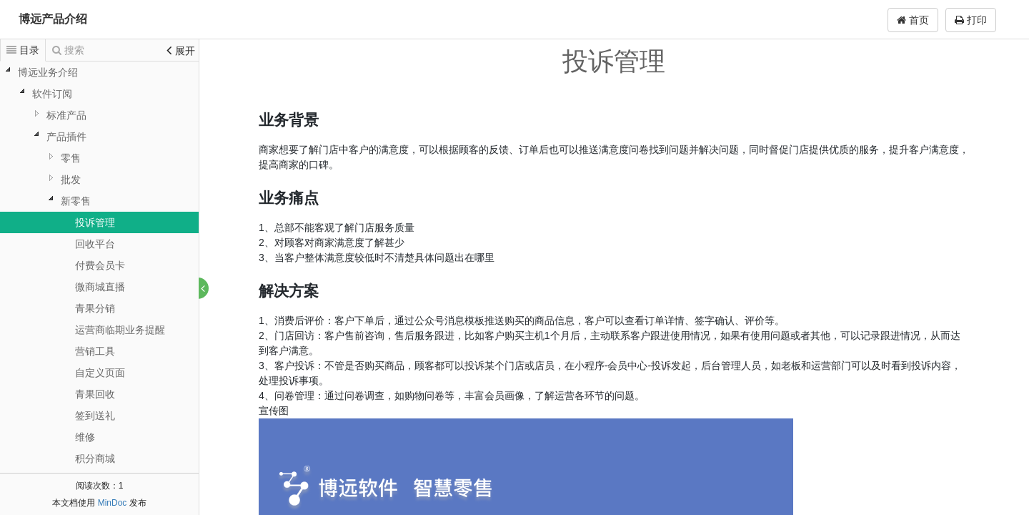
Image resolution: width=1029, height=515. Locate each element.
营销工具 (95, 351)
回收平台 (95, 244)
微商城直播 (100, 287)
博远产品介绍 (53, 19)
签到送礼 (95, 415)
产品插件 (66, 136)
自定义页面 (100, 372)
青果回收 (95, 394)
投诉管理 (95, 222)
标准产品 (66, 115)
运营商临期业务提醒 (120, 329)
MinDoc (112, 503)
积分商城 (95, 458)
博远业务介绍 (48, 72)
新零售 (76, 201)
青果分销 (95, 308)
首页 (913, 20)
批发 (71, 179)
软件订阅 (52, 93)
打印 (971, 20)
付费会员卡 (100, 265)
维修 (85, 437)
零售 (71, 158)
